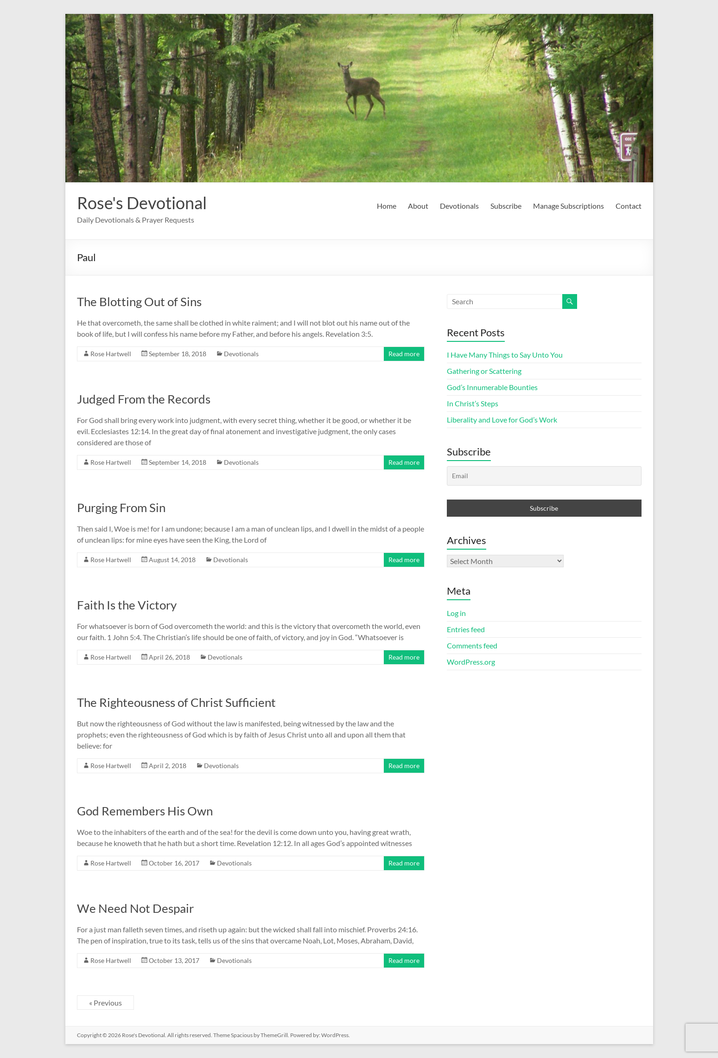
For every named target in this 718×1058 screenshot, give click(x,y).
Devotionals (459, 205)
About (418, 205)
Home (386, 205)
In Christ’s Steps (472, 403)
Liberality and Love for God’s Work (502, 419)
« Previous (105, 1002)
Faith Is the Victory (127, 604)
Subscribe (505, 205)
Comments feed (472, 645)
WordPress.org (471, 661)
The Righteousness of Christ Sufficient (176, 702)
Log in (456, 613)
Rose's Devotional (142, 202)
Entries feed (466, 629)
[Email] (544, 476)
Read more (403, 354)
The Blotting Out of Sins (139, 301)
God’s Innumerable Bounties (492, 387)
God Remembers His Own (145, 810)
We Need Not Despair (135, 908)
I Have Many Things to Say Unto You (505, 354)
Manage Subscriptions (568, 205)
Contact (629, 205)
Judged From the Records (143, 398)
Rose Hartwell (110, 354)
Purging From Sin (121, 507)
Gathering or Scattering (484, 370)
